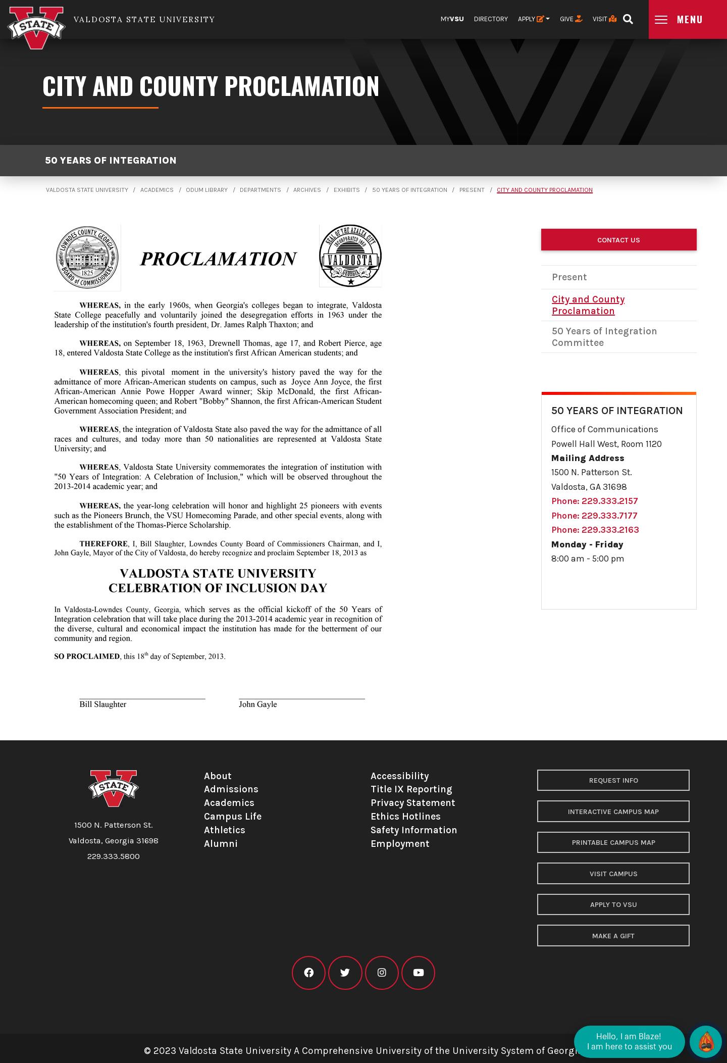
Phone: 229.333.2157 (594, 501)
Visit (604, 19)
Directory (491, 19)
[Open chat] (706, 1042)
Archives (307, 189)
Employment (400, 843)
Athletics (224, 830)
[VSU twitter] (345, 973)
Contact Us (618, 240)
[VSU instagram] (382, 973)
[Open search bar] (627, 16)
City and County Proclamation (545, 189)
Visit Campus (614, 874)
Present (472, 189)
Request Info (613, 780)
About (218, 776)
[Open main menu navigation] (688, 19)
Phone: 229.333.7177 (594, 516)
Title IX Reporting (411, 789)
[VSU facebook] (309, 973)
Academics (157, 189)
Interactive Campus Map (613, 811)
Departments (260, 189)
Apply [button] (531, 19)
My (452, 19)
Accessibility (400, 776)
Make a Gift (613, 936)
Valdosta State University (87, 189)
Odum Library (207, 189)
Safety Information (414, 830)
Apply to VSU (613, 904)
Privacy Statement (413, 802)
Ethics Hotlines (406, 816)
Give (571, 19)
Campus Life (233, 816)
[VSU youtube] (418, 973)
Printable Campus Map (613, 842)
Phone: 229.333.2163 (595, 530)
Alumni (221, 843)
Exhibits (347, 189)
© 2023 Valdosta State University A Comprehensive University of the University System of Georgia (363, 1050)
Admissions (231, 789)
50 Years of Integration (111, 160)
